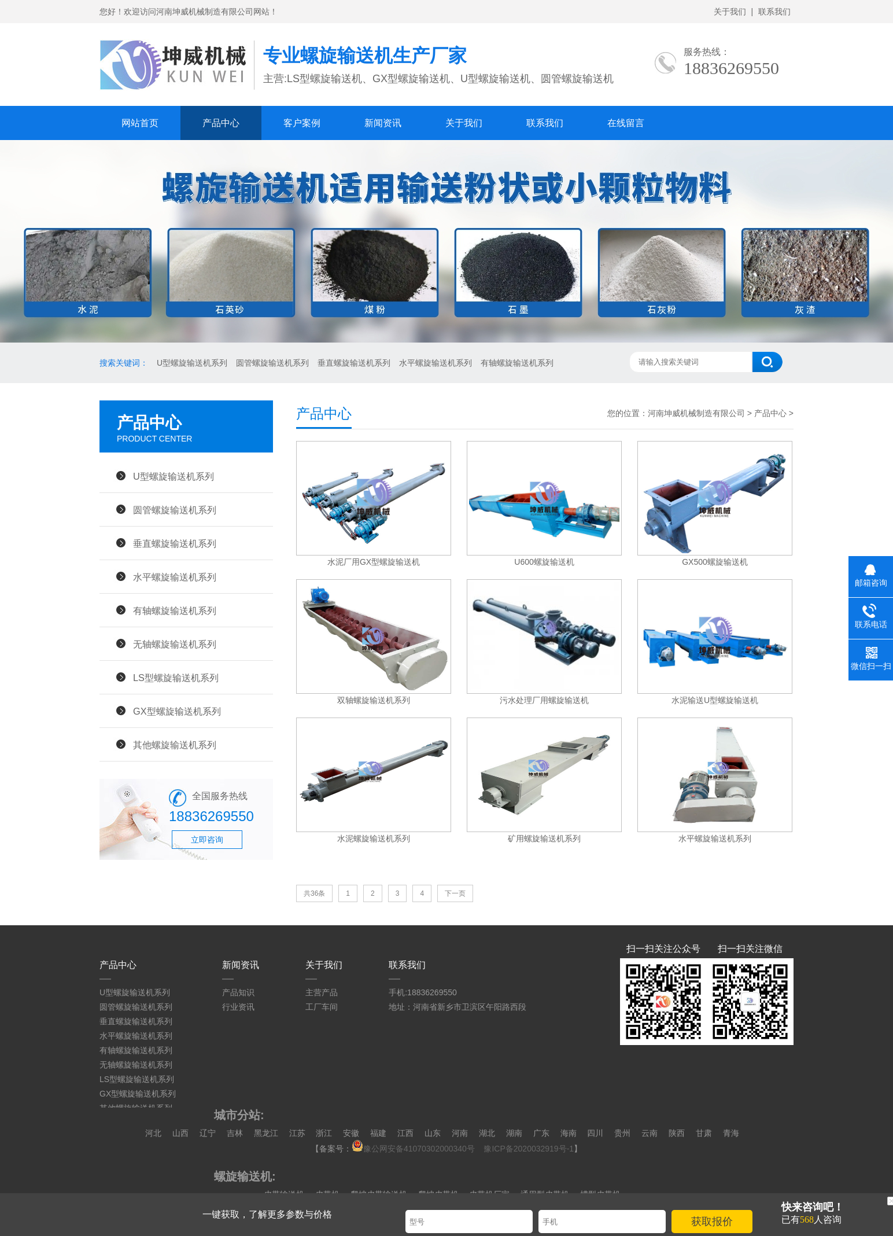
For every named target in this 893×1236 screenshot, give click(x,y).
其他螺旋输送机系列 (174, 745)
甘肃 (704, 1133)
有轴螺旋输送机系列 (517, 362)
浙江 (324, 1133)
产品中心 (220, 123)
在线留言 (625, 123)
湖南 (514, 1133)
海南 (568, 1133)
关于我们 (730, 11)
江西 (405, 1133)
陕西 (677, 1133)
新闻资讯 (382, 123)
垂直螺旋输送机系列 (354, 362)
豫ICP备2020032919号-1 (529, 1148)
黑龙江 (266, 1133)
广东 (541, 1133)
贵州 (622, 1133)
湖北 (487, 1133)
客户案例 (301, 123)
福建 (378, 1133)
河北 (153, 1133)
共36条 (314, 893)
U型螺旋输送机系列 (192, 362)
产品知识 (238, 992)
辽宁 (208, 1133)
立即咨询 (207, 839)
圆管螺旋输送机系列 (272, 362)
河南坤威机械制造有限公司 (697, 413)
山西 (180, 1133)
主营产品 (321, 992)
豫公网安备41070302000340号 (417, 1148)
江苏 (297, 1133)
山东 (433, 1133)
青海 (731, 1133)
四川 (595, 1133)
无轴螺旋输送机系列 (174, 644)
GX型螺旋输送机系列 (177, 711)
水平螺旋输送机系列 (435, 362)
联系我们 (774, 11)
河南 (460, 1133)
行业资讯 (238, 1006)
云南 (649, 1133)
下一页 (455, 893)
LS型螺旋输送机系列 (176, 677)
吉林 (235, 1133)
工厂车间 (321, 1006)
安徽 (351, 1133)
